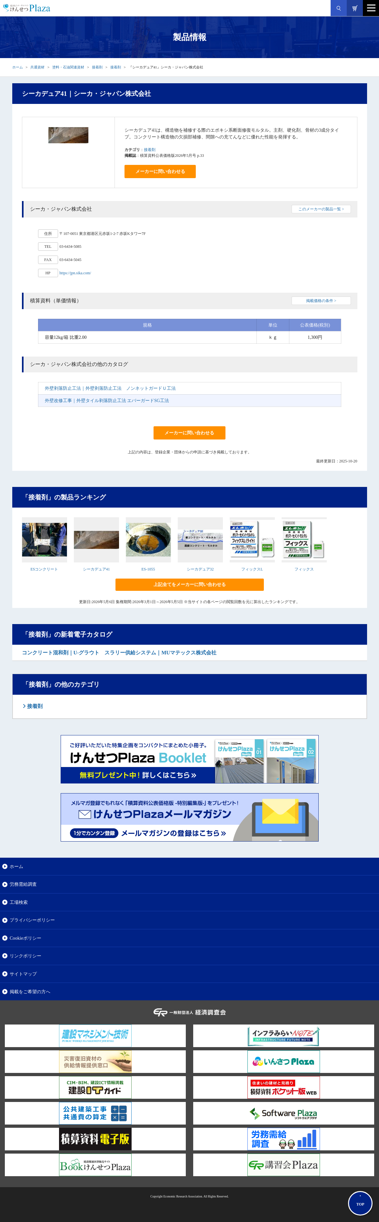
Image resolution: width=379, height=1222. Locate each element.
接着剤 (97, 67)
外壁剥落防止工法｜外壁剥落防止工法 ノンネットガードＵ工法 (110, 388)
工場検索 (19, 902)
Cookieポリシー (25, 938)
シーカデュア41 (96, 569)
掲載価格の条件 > (321, 300)
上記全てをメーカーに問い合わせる (190, 584)
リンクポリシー (25, 955)
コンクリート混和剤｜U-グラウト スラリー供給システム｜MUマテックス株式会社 (119, 652)
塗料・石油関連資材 (68, 67)
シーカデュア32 (200, 569)
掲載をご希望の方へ (30, 991)
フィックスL (252, 569)
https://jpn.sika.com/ (75, 273)
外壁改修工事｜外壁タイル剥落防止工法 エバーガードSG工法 (107, 400)
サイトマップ (23, 973)
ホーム (17, 67)
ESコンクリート (44, 569)
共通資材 (37, 67)
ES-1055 (148, 569)
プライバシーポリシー (32, 920)
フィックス (304, 569)
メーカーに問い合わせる (160, 171)
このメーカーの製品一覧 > (321, 209)
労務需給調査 (23, 884)
